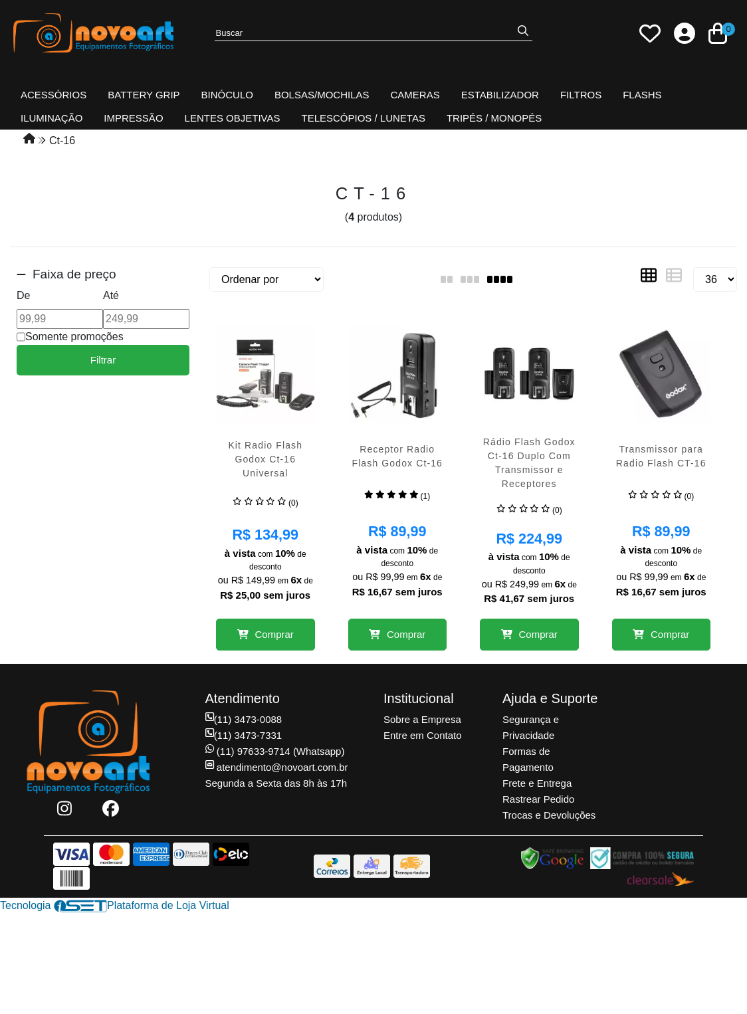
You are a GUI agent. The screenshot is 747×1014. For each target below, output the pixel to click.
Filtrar (103, 359)
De (23, 295)
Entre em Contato (422, 735)
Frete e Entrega (537, 783)
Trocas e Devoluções (548, 815)
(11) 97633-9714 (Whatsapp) (275, 751)
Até (111, 295)
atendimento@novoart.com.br (276, 767)
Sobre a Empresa (422, 719)
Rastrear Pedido (538, 799)
